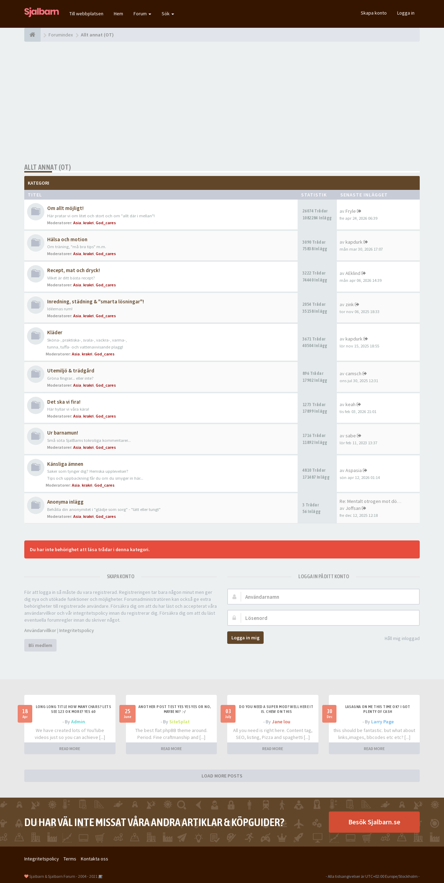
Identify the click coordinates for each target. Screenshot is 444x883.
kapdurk (353, 242)
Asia (77, 222)
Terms (69, 859)
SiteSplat (179, 721)
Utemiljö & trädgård (70, 370)
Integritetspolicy (76, 630)
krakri (88, 222)
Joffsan (353, 508)
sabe (350, 435)
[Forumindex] (32, 35)
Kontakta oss (94, 859)
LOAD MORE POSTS (222, 776)
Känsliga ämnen (65, 464)
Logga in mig (245, 637)
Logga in (406, 13)
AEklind (352, 273)
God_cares (106, 222)
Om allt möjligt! (65, 208)
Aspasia (353, 470)
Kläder (54, 332)
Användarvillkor (40, 630)
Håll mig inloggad (398, 638)
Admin (78, 721)
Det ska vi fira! (63, 401)
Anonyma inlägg (65, 501)
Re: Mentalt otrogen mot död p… (374, 501)
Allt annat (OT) (47, 167)
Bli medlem (40, 645)
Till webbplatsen (86, 13)
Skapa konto (374, 13)
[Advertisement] (222, 102)
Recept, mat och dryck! (73, 270)
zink (349, 304)
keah (350, 404)
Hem (118, 13)
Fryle (350, 211)
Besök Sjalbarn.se (374, 821)
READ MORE (69, 748)
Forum (142, 13)
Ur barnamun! (62, 432)
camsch (353, 373)
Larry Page (382, 721)
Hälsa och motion (67, 239)
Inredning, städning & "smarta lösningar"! (95, 301)
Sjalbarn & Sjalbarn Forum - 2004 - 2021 (63, 876)
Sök (168, 13)
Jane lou (281, 721)
